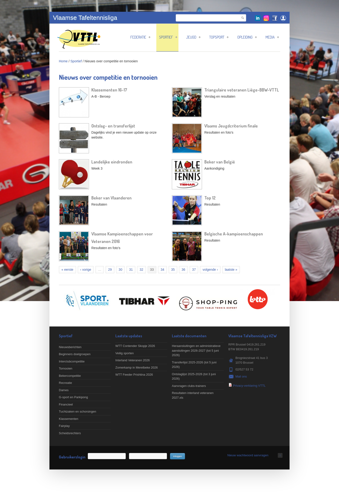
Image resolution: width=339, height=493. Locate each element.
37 (194, 269)
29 (110, 269)
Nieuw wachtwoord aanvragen (247, 455)
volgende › (210, 269)
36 (183, 269)
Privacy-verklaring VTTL (249, 385)
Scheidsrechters (70, 433)
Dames (64, 390)
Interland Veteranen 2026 (132, 360)
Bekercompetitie (70, 376)
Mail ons (241, 376)
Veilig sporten (124, 353)
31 (131, 269)
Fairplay (64, 426)
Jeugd (193, 37)
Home (63, 61)
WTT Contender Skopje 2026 (135, 346)
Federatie (140, 37)
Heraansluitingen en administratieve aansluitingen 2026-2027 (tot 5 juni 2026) (196, 350)
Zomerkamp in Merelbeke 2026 (136, 367)
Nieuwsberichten (70, 347)
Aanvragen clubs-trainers (189, 386)
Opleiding (247, 37)
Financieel (66, 404)
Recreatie (65, 383)
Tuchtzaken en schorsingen (77, 411)
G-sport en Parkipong (73, 397)
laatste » (231, 269)
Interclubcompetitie (72, 361)
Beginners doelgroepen (74, 354)
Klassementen (68, 419)
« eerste (67, 269)
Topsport (219, 37)
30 (120, 269)
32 (141, 269)
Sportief (168, 37)
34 (162, 269)
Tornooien (65, 368)
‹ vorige (85, 269)
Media (272, 37)
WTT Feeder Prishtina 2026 (134, 374)
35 (173, 269)
